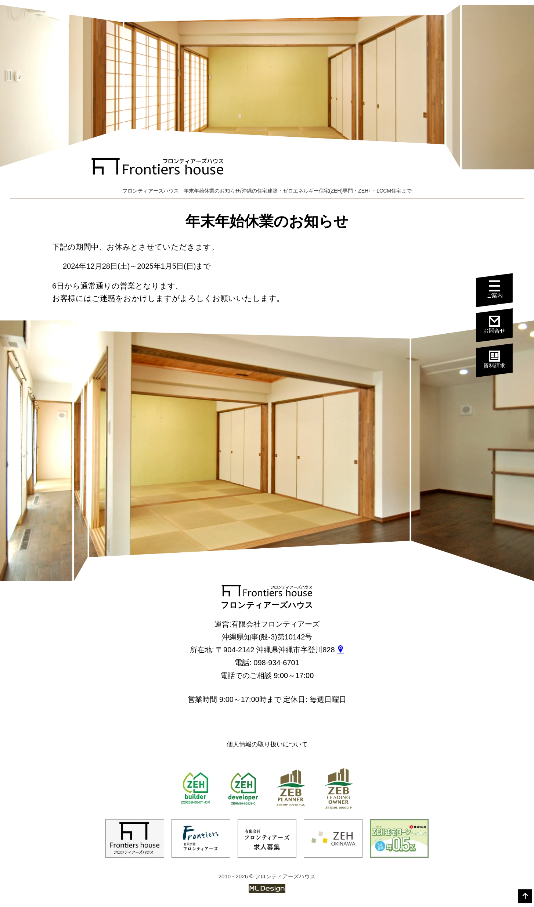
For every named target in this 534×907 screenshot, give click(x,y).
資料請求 (500, 359)
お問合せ (500, 325)
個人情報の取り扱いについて (267, 744)
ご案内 (500, 291)
